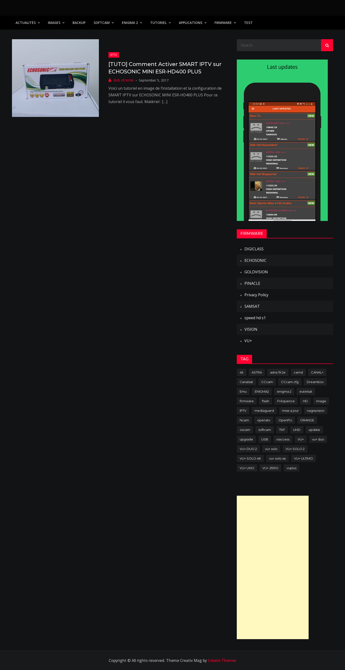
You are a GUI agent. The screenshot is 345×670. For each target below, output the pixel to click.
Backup (79, 22)
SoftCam (102, 22)
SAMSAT (252, 306)
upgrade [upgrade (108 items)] (246, 439)
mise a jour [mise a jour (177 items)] (290, 410)
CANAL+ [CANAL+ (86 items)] (317, 372)
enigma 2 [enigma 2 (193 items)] (284, 391)
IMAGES (54, 22)
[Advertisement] (273, 567)
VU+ (248, 340)
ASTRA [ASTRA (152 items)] (257, 372)
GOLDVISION (256, 272)
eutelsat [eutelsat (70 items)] (306, 391)
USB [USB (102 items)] (264, 439)
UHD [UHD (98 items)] (296, 430)
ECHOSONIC (255, 260)
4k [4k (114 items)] (241, 372)
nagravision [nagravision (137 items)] (315, 410)
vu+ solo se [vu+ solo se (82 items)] (277, 458)
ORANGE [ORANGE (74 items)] (307, 420)
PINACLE (252, 283)
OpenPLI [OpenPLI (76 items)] (285, 420)
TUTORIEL (158, 22)
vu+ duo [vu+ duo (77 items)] (318, 439)
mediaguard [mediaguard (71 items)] (264, 410)
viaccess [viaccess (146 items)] (282, 439)
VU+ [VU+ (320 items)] (301, 439)
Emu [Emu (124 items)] (243, 391)
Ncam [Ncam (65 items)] (244, 420)
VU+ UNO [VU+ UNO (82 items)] (247, 468)
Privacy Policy (256, 294)
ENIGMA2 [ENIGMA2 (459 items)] (262, 391)
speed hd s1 (255, 317)
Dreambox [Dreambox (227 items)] (315, 382)
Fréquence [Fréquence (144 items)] (286, 401)
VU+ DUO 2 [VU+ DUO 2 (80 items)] (248, 449)
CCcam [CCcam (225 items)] (267, 382)
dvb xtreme (123, 80)
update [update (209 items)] (314, 430)
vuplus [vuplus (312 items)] (291, 468)
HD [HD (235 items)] (305, 401)
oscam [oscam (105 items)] (245, 430)
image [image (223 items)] (321, 401)
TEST (248, 22)
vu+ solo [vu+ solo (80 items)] (271, 449)
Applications (190, 22)
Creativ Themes (222, 660)
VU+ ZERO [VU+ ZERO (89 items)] (270, 468)
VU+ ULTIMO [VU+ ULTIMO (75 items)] (303, 458)
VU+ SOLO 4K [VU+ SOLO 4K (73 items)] (250, 458)
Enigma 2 (130, 22)
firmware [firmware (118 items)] (247, 401)
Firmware (223, 22)
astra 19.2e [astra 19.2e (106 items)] (278, 372)
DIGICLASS (254, 249)
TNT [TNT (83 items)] (282, 430)
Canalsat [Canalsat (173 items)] (246, 382)
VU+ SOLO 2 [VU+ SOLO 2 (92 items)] (295, 449)
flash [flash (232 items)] (265, 401)
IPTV (113, 55)
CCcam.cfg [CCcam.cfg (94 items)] (290, 382)
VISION (250, 329)
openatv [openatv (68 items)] (263, 420)
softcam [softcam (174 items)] (264, 430)
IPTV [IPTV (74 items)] (243, 410)
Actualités (26, 22)
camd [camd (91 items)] (298, 372)
